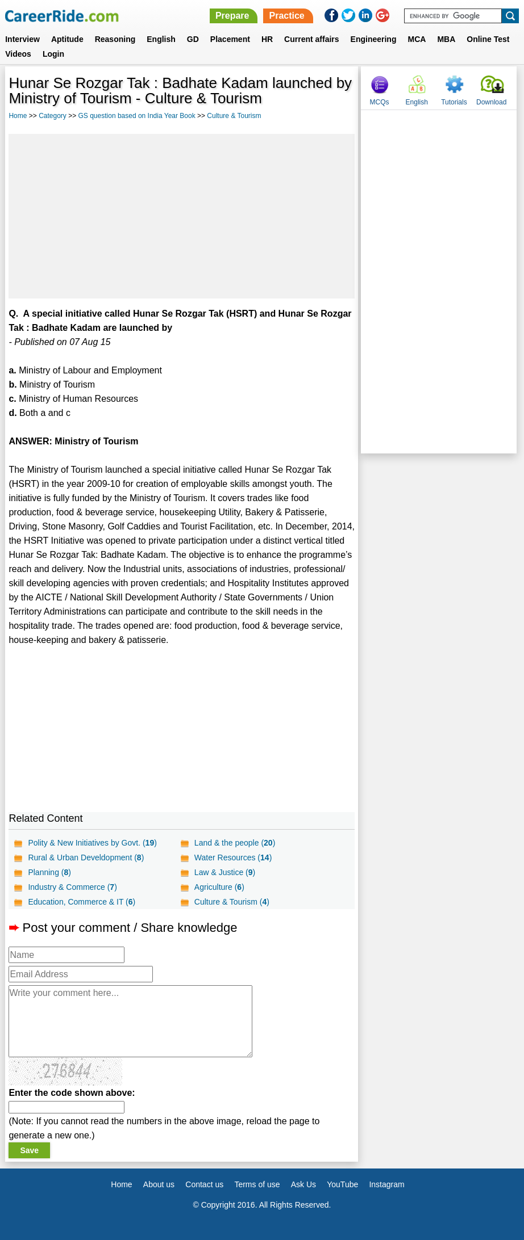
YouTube (342, 1184)
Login (53, 53)
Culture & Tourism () (231, 901)
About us (158, 1184)
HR (267, 39)
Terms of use (257, 1184)
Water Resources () (233, 857)
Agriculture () (219, 887)
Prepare (232, 15)
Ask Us (303, 1184)
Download (491, 102)
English (161, 39)
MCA (416, 39)
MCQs (379, 102)
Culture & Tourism (234, 116)
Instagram (386, 1184)
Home (18, 116)
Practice (286, 15)
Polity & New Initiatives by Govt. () (92, 842)
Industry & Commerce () (72, 887)
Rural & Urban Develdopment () (86, 857)
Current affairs (311, 39)
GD (193, 39)
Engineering (374, 39)
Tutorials (454, 102)
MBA (446, 39)
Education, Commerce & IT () (81, 901)
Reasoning (115, 39)
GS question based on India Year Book (137, 116)
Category (52, 116)
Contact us (204, 1184)
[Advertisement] (182, 216)
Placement (230, 39)
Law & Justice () (224, 872)
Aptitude (67, 39)
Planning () (49, 872)
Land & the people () (234, 842)
